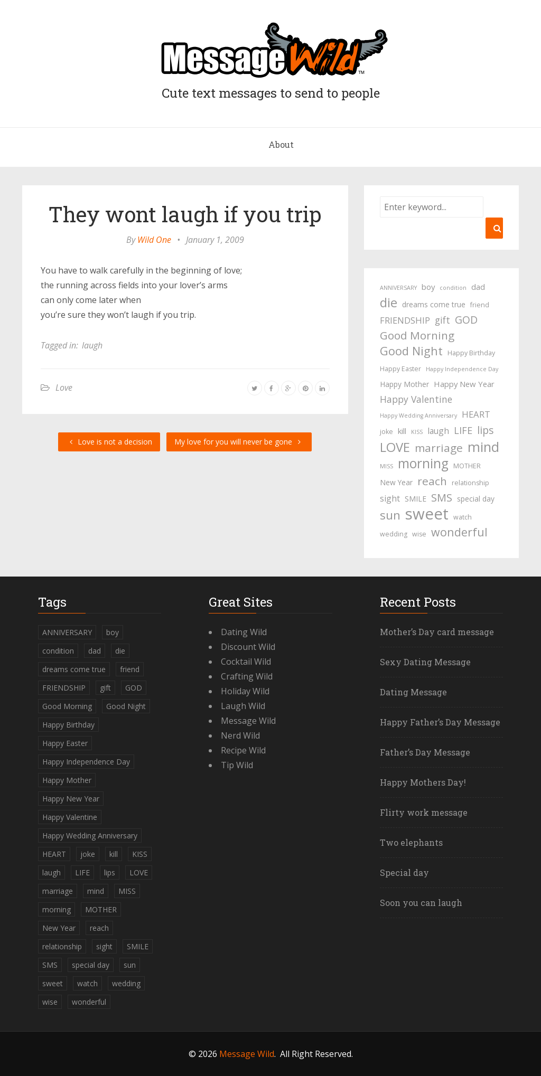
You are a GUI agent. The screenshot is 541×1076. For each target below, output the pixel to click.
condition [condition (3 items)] (453, 287)
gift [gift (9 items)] (442, 320)
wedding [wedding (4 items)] (393, 534)
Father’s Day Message (425, 752)
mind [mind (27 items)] (483, 446)
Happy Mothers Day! (423, 782)
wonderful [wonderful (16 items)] (459, 532)
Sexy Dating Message (425, 661)
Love (63, 387)
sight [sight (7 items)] (390, 498)
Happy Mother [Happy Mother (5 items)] (404, 384)
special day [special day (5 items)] (476, 499)
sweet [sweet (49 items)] (427, 513)
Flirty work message (424, 812)
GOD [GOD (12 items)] (466, 320)
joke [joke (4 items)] (386, 431)
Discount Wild (248, 647)
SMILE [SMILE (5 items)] (415, 499)
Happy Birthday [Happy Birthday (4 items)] (471, 352)
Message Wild (248, 720)
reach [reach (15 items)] (432, 481)
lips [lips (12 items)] (485, 430)
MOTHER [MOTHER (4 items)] (467, 465)
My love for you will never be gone (239, 442)
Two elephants (411, 842)
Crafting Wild (247, 676)
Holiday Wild (245, 691)
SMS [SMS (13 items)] (441, 497)
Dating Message (413, 691)
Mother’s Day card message (437, 631)
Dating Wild (244, 632)
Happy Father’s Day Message (440, 722)
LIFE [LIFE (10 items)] (463, 430)
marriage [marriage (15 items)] (439, 447)
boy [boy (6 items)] (428, 286)
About (281, 144)
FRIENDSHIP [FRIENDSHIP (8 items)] (405, 320)
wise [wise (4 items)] (419, 534)
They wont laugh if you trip (185, 214)
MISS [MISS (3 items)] (386, 466)
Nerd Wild (240, 735)
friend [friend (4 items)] (479, 304)
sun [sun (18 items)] (390, 515)
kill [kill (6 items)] (402, 431)
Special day (404, 872)
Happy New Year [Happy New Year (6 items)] (464, 384)
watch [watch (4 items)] (462, 517)
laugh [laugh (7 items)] (438, 431)
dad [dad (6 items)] (478, 286)
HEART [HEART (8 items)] (476, 414)
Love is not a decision (109, 442)
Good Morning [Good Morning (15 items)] (417, 335)
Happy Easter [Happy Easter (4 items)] (400, 368)
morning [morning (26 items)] (423, 463)
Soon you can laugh (421, 902)
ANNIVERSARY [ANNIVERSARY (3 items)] (398, 287)
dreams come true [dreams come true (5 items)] (433, 304)
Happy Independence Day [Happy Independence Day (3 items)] (462, 369)
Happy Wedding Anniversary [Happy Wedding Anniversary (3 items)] (418, 415)
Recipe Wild (243, 750)
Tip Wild (237, 765)
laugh (92, 345)
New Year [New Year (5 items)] (396, 482)
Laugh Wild (243, 706)
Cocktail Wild (246, 661)
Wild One (154, 240)
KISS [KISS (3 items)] (417, 432)
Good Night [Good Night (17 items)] (411, 351)
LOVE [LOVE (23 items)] (395, 447)
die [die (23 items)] (388, 302)
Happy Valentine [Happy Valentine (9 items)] (416, 399)
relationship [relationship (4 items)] (470, 482)
